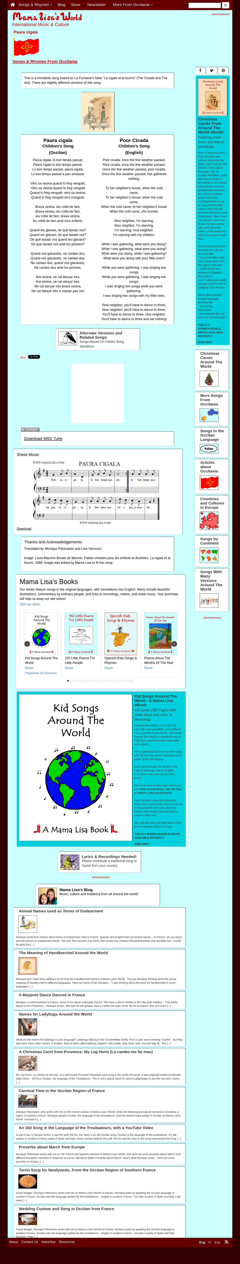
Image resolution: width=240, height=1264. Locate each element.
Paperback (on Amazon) (41, 673)
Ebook (29, 668)
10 (97, 681)
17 (119, 681)
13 (106, 681)
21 (132, 681)
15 (113, 681)
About (13, 1242)
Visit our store (30, 604)
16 (116, 681)
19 (126, 681)
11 (100, 681)
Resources (67, 1242)
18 (122, 681)
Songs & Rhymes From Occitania (45, 61)
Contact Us (29, 1242)
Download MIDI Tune (43, 438)
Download (24, 529)
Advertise (48, 1242)
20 (129, 681)
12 (103, 681)
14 (110, 681)
